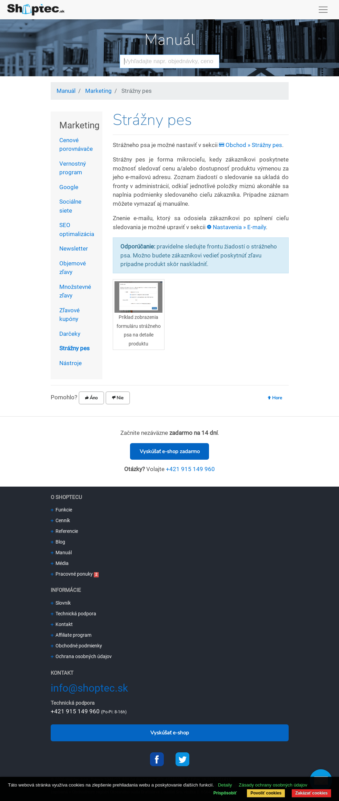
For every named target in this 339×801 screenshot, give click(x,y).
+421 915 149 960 (190, 469)
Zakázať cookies (311, 793)
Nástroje (70, 363)
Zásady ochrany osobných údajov (273, 785)
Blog (58, 542)
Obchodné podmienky (76, 645)
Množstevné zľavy (75, 291)
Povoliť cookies (265, 793)
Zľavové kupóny (69, 315)
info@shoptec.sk (89, 688)
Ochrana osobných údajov (81, 656)
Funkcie (61, 509)
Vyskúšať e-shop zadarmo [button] (170, 451)
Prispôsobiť (225, 793)
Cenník (60, 520)
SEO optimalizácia (76, 229)
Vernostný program (72, 168)
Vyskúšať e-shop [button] (169, 732)
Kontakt (62, 624)
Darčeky (69, 333)
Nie (117, 398)
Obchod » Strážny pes (250, 144)
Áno (91, 398)
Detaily (225, 785)
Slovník (61, 603)
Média (60, 563)
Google (68, 187)
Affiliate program (71, 635)
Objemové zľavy (72, 268)
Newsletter (73, 248)
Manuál (169, 39)
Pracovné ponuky (72, 574)
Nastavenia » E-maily (236, 227)
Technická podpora (73, 613)
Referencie (64, 531)
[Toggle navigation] (323, 10)
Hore (275, 398)
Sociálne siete (70, 206)
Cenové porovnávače (76, 145)
